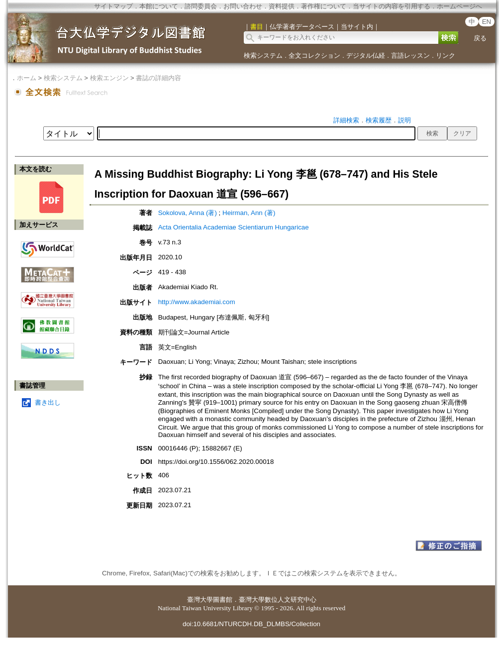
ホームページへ (459, 6)
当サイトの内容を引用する (391, 6)
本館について (158, 6)
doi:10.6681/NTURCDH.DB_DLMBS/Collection (251, 624)
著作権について (323, 6)
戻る (480, 38)
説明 (404, 120)
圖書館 (222, 599)
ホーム (26, 78)
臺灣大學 (200, 599)
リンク (445, 55)
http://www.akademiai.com (196, 302)
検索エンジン (109, 78)
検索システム (263, 55)
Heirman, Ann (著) (248, 213)
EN (487, 21)
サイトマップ (113, 6)
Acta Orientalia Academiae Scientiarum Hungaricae (233, 227)
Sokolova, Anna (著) (187, 213)
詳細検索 (346, 120)
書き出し (48, 402)
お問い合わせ (242, 6)
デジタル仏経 (365, 55)
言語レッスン (410, 55)
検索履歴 (379, 120)
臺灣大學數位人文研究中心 (277, 599)
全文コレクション (314, 55)
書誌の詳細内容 (158, 78)
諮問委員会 (201, 6)
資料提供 (282, 6)
